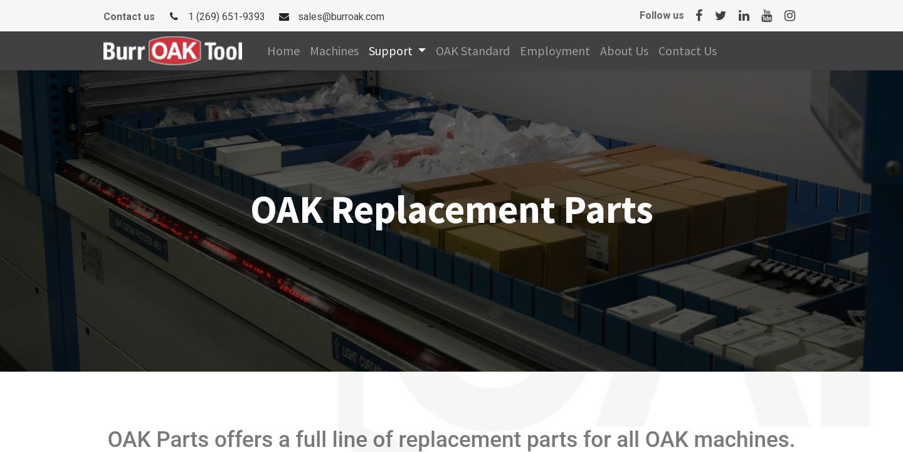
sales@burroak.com (341, 17)
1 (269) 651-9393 (226, 17)
